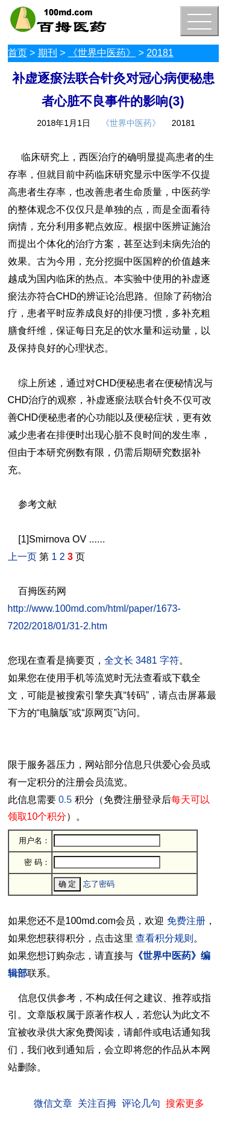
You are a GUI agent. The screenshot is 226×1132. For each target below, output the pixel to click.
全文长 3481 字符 (141, 660)
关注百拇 (97, 1103)
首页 (17, 53)
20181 (160, 53)
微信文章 (53, 1103)
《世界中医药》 (102, 53)
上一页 (22, 557)
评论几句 (141, 1103)
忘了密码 (99, 883)
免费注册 (186, 921)
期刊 (47, 53)
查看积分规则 (164, 938)
